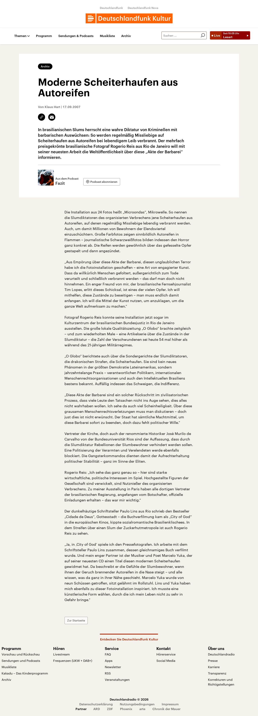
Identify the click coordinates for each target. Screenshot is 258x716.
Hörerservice (166, 654)
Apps (108, 660)
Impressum (170, 704)
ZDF (110, 709)
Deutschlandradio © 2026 (129, 699)
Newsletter (113, 667)
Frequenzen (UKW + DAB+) (72, 660)
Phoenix (126, 709)
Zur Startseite (76, 620)
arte (142, 709)
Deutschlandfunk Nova (143, 7)
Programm (44, 36)
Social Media (165, 660)
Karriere (214, 667)
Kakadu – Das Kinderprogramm (25, 673)
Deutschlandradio (221, 654)
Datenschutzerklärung (96, 704)
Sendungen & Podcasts (76, 36)
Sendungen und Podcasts (21, 660)
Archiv (126, 36)
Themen (20, 36)
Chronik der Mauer (166, 709)
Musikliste (107, 36)
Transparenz (217, 673)
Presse (213, 660)
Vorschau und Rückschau (21, 654)
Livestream (61, 654)
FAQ (108, 654)
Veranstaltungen (117, 679)
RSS (108, 673)
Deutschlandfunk (111, 7)
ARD (96, 709)
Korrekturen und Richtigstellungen (221, 682)
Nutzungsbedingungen (137, 704)
